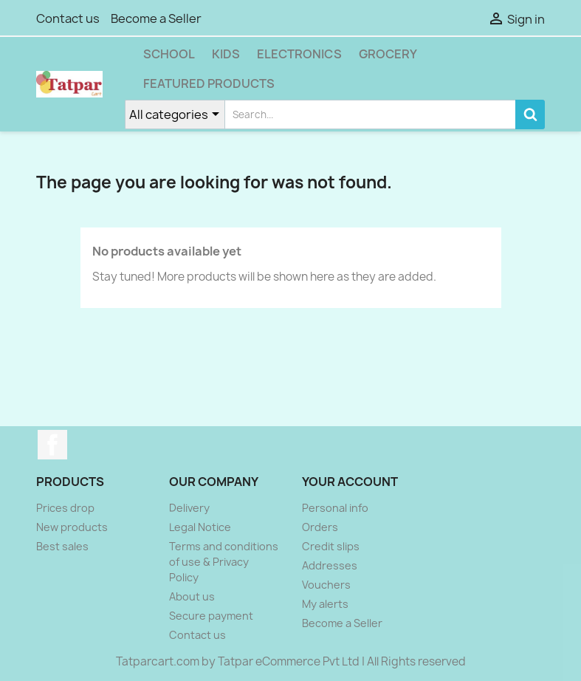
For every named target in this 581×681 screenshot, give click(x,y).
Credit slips (331, 546)
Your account (350, 481)
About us (192, 596)
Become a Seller (156, 18)
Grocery (388, 54)
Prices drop (65, 508)
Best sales (62, 546)
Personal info (335, 508)
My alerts (325, 604)
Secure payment (211, 616)
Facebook (52, 444)
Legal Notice (200, 527)
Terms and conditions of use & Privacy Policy (223, 561)
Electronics (299, 54)
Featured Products (209, 83)
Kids (226, 54)
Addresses (329, 565)
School (169, 54)
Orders (320, 527)
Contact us (68, 18)
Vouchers (326, 585)
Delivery (189, 508)
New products (72, 527)
